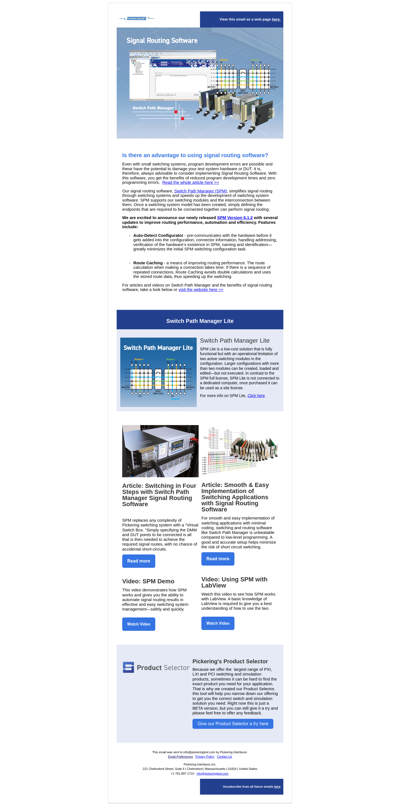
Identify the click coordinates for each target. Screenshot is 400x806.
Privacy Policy (204, 756)
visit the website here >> (201, 289)
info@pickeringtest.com (213, 773)
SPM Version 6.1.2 (235, 217)
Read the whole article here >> (190, 182)
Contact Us (224, 756)
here (277, 786)
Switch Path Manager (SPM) (200, 191)
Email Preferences (180, 756)
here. (276, 19)
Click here (256, 395)
